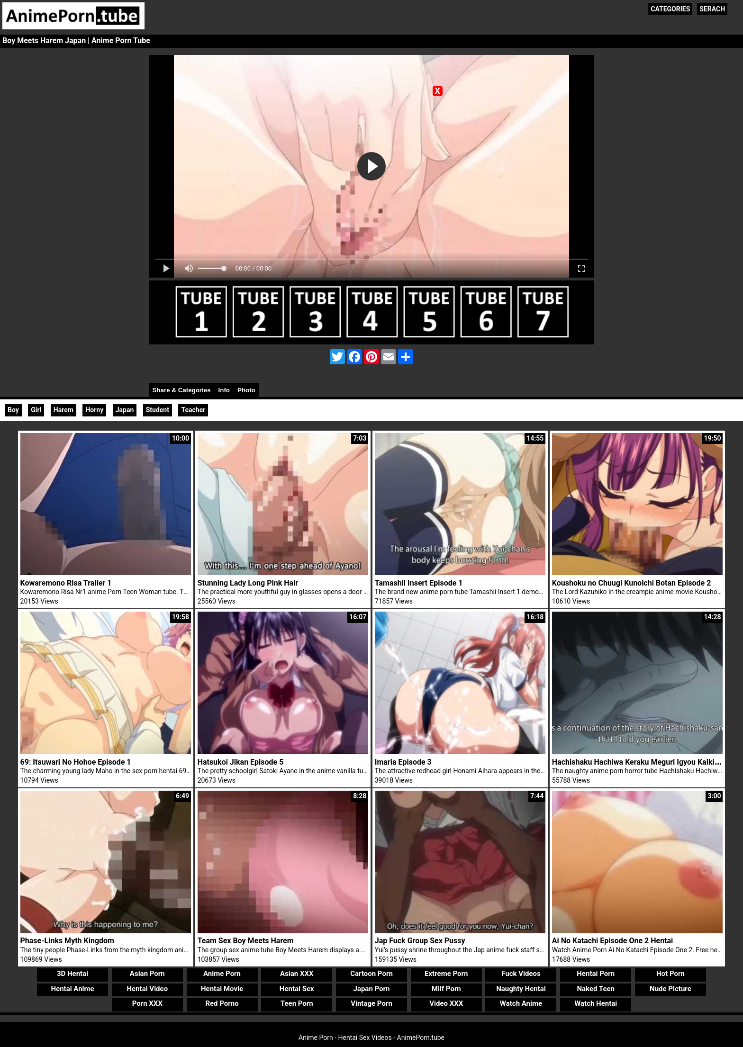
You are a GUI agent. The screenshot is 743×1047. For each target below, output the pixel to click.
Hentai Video (147, 988)
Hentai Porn (596, 973)
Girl (36, 410)
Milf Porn (446, 988)
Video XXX (446, 1003)
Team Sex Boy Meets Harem (246, 940)
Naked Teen (596, 988)
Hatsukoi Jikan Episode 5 (241, 762)
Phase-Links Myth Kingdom (67, 940)
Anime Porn (222, 973)
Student (157, 410)
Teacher (193, 410)
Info (224, 390)
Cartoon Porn (371, 973)
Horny (94, 410)
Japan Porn (371, 988)
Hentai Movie (222, 988)
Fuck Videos (521, 973)
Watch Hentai (595, 1003)
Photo (246, 390)
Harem (63, 410)
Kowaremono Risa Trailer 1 (66, 582)
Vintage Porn (371, 1003)
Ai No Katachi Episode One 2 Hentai (612, 940)
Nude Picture (670, 988)
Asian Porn (147, 973)
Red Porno (221, 1003)
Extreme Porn (446, 973)
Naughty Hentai (521, 988)
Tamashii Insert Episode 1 (419, 582)
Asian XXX (296, 973)
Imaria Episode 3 (403, 762)
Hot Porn (670, 973)
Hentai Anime (72, 988)
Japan (125, 410)
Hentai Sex (297, 988)
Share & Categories (182, 390)
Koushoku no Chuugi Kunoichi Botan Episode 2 (631, 582)
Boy (13, 410)
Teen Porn (297, 1003)
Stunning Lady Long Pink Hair (248, 582)
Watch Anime (521, 1003)
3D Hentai (72, 973)
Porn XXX (147, 1003)
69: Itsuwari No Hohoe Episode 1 (75, 762)
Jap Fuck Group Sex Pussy (420, 940)
